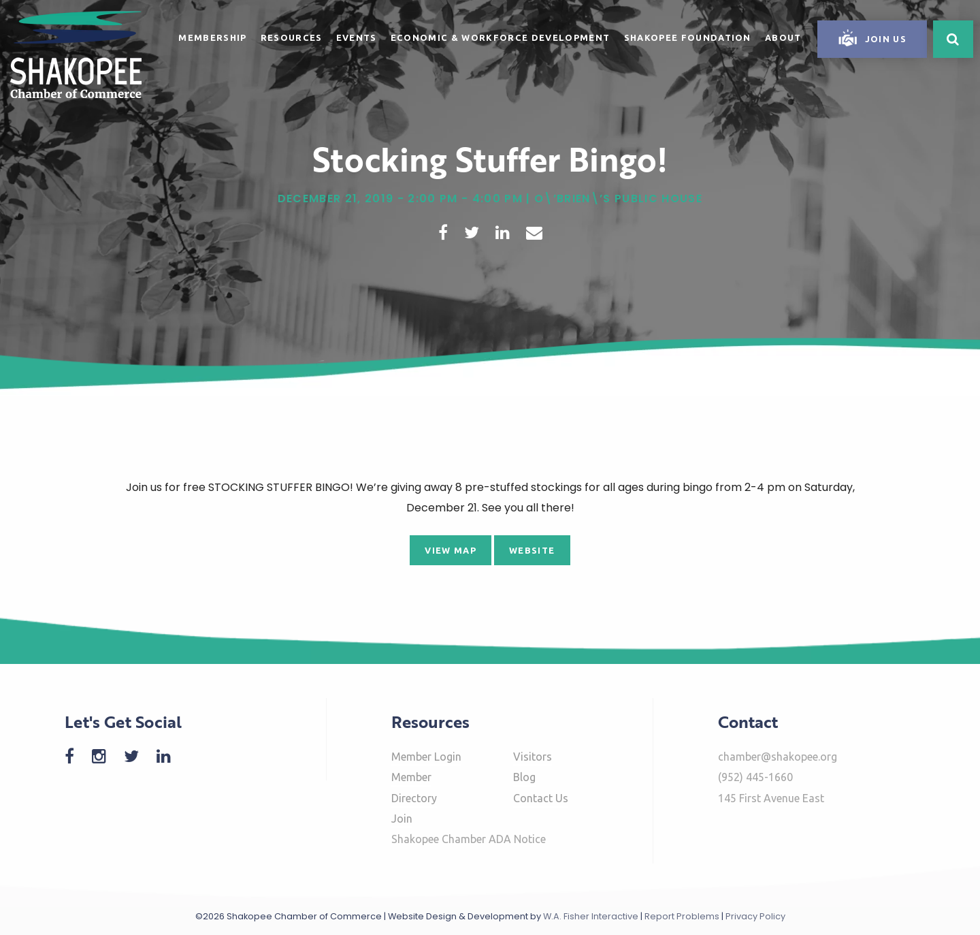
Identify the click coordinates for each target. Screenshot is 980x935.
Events (356, 37)
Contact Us (540, 798)
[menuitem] (212, 35)
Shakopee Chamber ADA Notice (468, 839)
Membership (212, 37)
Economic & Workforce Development (500, 37)
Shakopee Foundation (687, 37)
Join (401, 818)
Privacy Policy (755, 916)
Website (532, 550)
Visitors (532, 756)
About (783, 37)
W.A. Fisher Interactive (590, 916)
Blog (524, 777)
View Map (450, 550)
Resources (292, 37)
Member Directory (414, 787)
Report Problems (681, 916)
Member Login (426, 756)
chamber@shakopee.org (777, 756)
